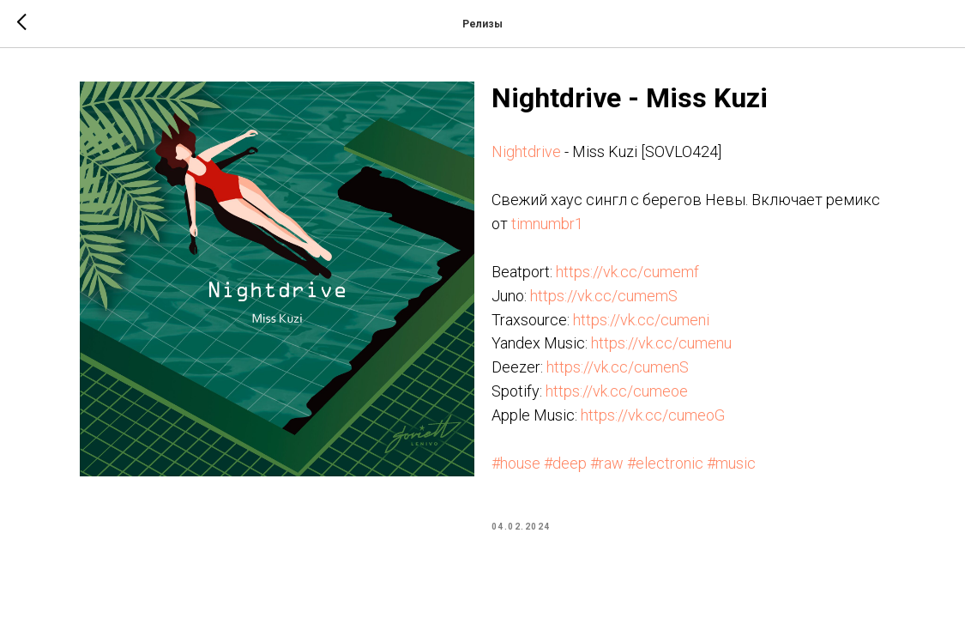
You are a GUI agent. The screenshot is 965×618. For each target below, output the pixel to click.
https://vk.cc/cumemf (627, 272)
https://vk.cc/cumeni (641, 320)
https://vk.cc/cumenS (617, 367)
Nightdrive (526, 151)
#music (731, 463)
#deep (565, 463)
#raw (607, 463)
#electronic (665, 463)
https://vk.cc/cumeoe (617, 391)
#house (516, 463)
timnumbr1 (547, 224)
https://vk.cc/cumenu (661, 343)
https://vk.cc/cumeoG (653, 415)
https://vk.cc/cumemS (604, 296)
